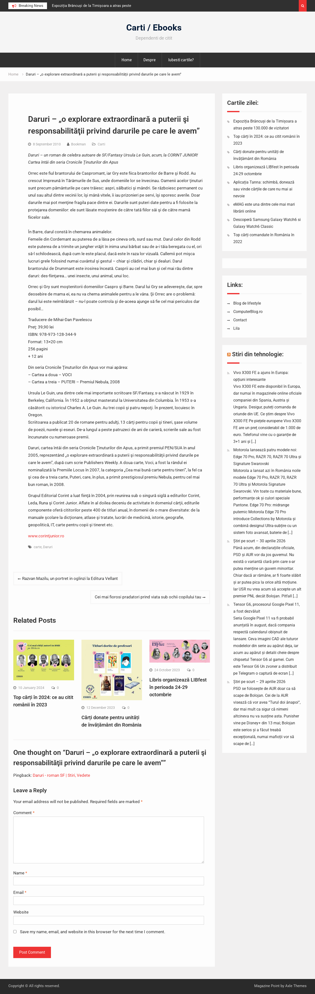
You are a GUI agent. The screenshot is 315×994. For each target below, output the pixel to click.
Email (19, 892)
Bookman (78, 144)
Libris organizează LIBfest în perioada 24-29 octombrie (178, 687)
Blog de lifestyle (247, 303)
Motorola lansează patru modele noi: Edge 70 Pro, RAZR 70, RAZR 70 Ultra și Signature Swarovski (267, 457)
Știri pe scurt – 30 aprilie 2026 (259, 541)
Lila (236, 328)
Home (126, 59)
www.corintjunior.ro (46, 535)
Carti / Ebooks (154, 28)
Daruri (47, 547)
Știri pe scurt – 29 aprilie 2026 (259, 681)
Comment (23, 812)
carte (38, 547)
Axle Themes (296, 986)
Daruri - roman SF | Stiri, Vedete (61, 775)
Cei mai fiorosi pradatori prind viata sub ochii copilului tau (148, 596)
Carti (101, 144)
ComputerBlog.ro (248, 311)
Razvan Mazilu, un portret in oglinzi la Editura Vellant (70, 578)
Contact (240, 320)
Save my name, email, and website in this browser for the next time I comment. (92, 931)
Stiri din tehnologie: (258, 354)
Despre (149, 59)
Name (20, 872)
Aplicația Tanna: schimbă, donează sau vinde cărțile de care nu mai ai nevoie (263, 189)
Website (21, 912)
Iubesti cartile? (181, 59)
